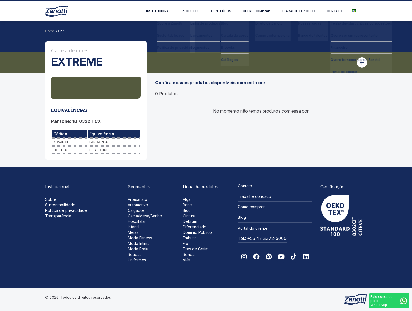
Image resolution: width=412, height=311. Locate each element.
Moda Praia (138, 249)
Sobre (50, 199)
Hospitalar (137, 221)
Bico (187, 210)
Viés (187, 260)
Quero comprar (256, 11)
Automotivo (138, 204)
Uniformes (137, 260)
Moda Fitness (140, 238)
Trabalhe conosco (298, 11)
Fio (185, 243)
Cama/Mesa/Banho (145, 215)
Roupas (134, 254)
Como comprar (251, 206)
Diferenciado (194, 227)
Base (187, 204)
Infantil (133, 227)
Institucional (158, 11)
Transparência (58, 215)
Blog (242, 217)
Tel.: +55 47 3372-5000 (262, 238)
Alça (186, 199)
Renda (189, 254)
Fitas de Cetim (195, 249)
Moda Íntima (138, 243)
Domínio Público (197, 232)
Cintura (189, 215)
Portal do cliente (253, 228)
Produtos (191, 11)
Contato (334, 11)
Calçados (136, 210)
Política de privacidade (66, 210)
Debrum (190, 221)
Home (50, 31)
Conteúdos (221, 11)
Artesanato (137, 199)
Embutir (189, 238)
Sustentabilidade (60, 204)
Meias (133, 232)
